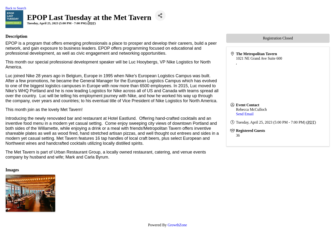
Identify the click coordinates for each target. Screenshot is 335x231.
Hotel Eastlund (122, 118)
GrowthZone (177, 225)
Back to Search (15, 8)
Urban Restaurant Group (77, 152)
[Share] (160, 15)
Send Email (245, 114)
